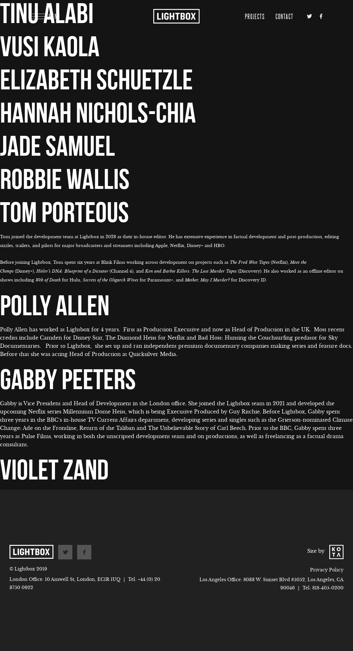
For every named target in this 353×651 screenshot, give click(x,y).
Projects (255, 8)
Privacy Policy (327, 570)
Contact (285, 8)
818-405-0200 (328, 588)
